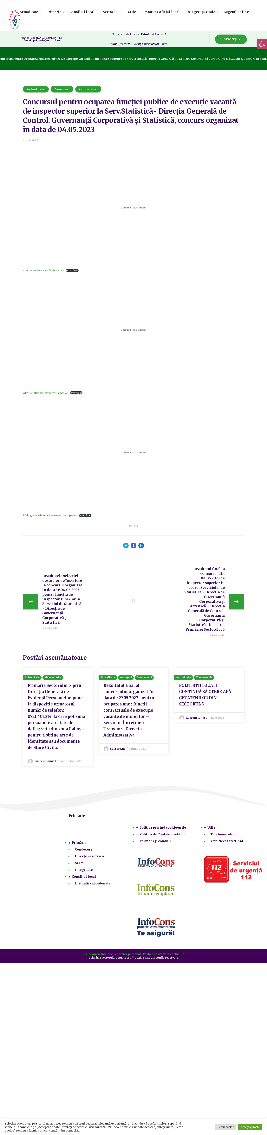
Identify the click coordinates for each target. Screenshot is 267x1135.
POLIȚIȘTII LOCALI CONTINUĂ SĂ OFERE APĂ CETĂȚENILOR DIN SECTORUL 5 (205, 695)
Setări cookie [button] (226, 1127)
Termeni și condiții (155, 842)
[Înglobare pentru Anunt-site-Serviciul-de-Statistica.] (133, 207)
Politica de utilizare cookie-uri (164, 955)
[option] (58, 717)
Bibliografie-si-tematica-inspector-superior (50, 515)
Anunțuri (62, 89)
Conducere (83, 850)
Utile (211, 828)
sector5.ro (118, 749)
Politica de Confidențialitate (163, 835)
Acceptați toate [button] (250, 1127)
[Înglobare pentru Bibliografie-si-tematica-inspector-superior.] (133, 452)
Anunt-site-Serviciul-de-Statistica (43, 270)
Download (72, 270)
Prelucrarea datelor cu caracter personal (112, 955)
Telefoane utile (223, 835)
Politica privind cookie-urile (163, 828)
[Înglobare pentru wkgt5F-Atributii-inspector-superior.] (133, 330)
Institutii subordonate (92, 884)
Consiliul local (84, 877)
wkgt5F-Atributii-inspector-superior (45, 392)
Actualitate (36, 89)
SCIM (79, 864)
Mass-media (52, 678)
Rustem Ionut (44, 762)
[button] (262, 44)
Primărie (79, 843)
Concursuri (88, 89)
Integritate (84, 870)
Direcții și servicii (89, 857)
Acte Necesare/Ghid (226, 842)
